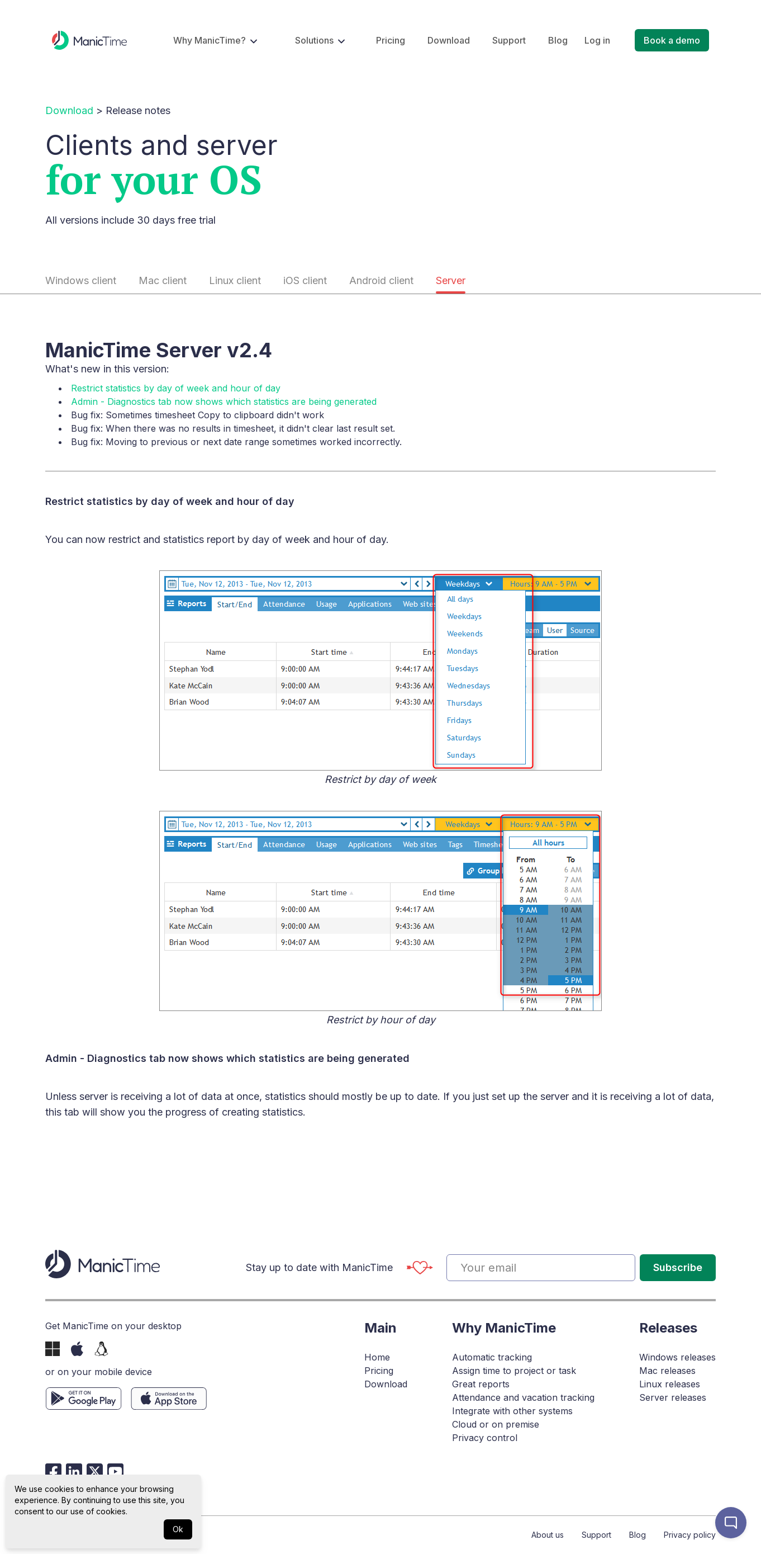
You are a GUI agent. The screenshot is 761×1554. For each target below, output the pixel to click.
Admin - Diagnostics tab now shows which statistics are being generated (224, 401)
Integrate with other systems (512, 1410)
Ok (178, 1529)
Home (377, 1357)
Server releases (672, 1397)
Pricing (390, 40)
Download (448, 40)
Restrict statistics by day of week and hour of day (175, 388)
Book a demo (672, 40)
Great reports (481, 1384)
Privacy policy (690, 1534)
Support (509, 40)
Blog (558, 40)
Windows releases (677, 1357)
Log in (597, 40)
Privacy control (484, 1437)
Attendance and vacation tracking (523, 1397)
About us (547, 1534)
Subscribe (677, 1267)
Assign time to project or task (514, 1370)
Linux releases (669, 1384)
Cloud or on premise (495, 1424)
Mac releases (667, 1370)
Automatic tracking (492, 1357)
